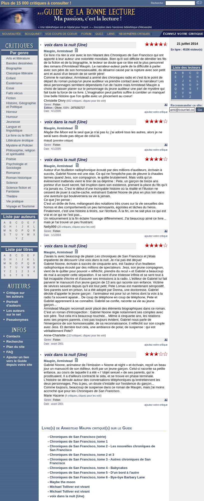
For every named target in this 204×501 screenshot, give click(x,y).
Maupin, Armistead (61, 51)
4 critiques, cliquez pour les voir (83, 395)
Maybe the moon (62, 482)
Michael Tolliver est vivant (70, 487)
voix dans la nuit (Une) (67, 496)
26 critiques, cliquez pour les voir (76, 227)
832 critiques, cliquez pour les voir (86, 100)
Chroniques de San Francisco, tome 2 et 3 (82, 454)
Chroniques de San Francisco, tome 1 (79, 441)
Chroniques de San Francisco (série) (78, 437)
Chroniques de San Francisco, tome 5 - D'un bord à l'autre (94, 472)
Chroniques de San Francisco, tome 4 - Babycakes (88, 468)
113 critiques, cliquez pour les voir (86, 335)
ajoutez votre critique (155, 112)
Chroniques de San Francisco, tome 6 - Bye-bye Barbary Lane (97, 477)
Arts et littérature (18, 58)
